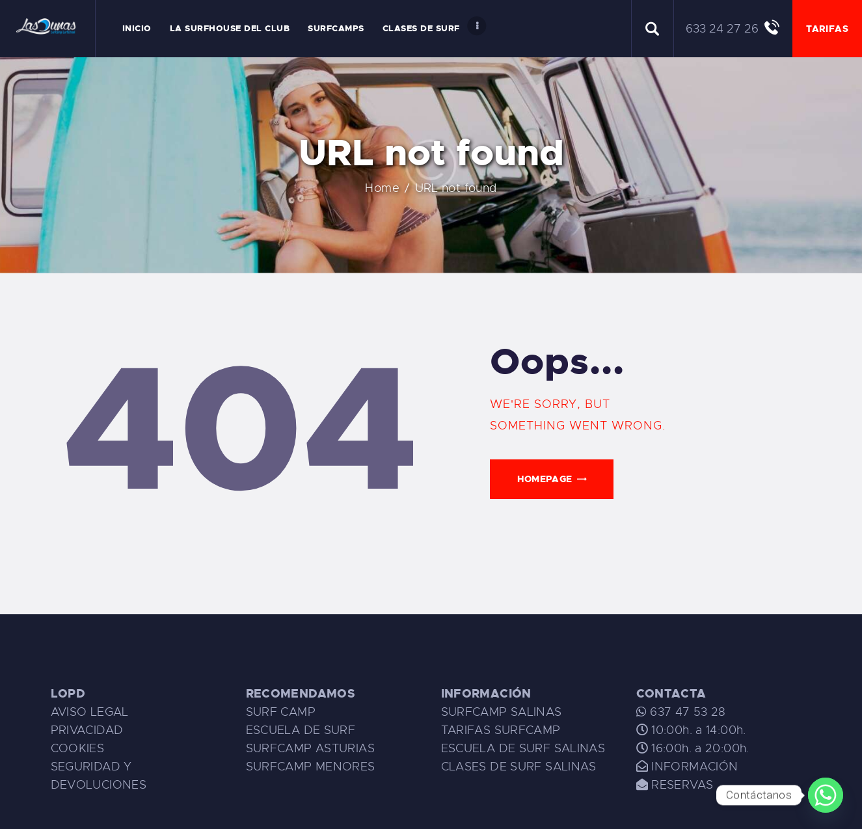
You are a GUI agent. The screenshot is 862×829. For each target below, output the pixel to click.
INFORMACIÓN (694, 766)
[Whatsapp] (825, 795)
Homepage (544, 479)
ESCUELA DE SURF (301, 730)
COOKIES (78, 748)
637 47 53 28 (686, 712)
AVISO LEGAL (90, 712)
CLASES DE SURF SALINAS (519, 766)
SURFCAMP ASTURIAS (310, 748)
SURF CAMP (281, 712)
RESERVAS (682, 785)
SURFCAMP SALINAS (501, 712)
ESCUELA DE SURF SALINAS (523, 748)
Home (407, 188)
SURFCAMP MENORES (310, 766)
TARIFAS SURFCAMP (501, 730)
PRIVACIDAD (87, 730)
